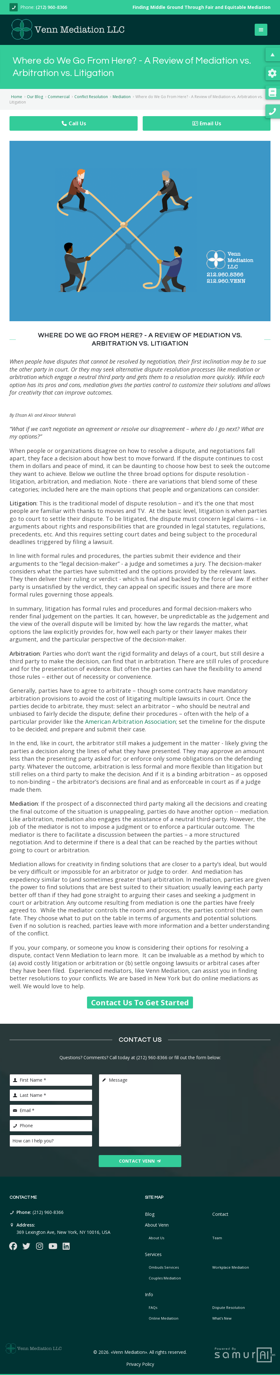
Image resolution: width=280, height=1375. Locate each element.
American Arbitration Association (130, 721)
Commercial (59, 96)
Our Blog (35, 96)
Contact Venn (140, 1161)
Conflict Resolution (91, 96)
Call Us (73, 123)
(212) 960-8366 (51, 7)
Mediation (122, 96)
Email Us (206, 123)
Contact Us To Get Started (140, 1002)
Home (16, 96)
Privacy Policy (140, 1364)
